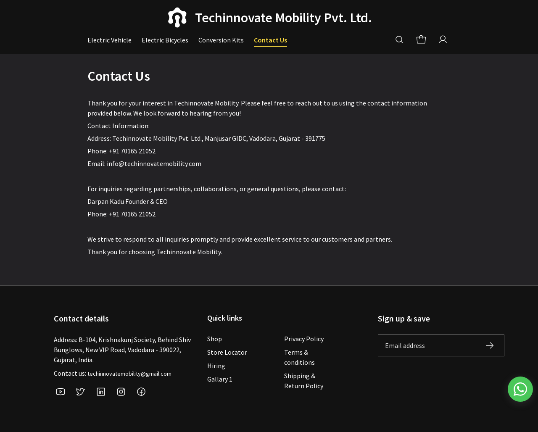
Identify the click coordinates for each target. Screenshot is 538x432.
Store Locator (227, 352)
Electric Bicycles (165, 40)
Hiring (216, 365)
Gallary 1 (219, 379)
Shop (214, 339)
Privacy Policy (304, 339)
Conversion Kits (221, 40)
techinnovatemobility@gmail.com (129, 373)
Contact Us (270, 40)
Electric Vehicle (109, 40)
